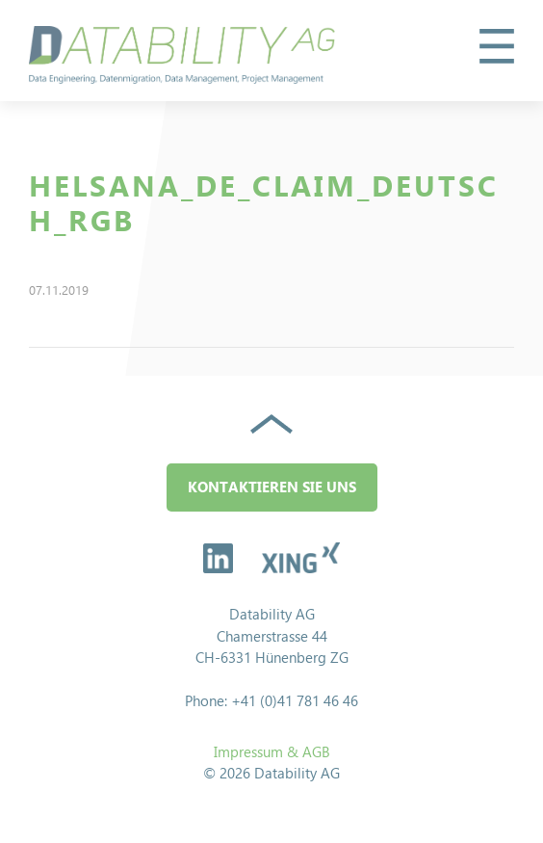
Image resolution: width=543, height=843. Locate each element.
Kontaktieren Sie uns (272, 487)
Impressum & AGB (272, 752)
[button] (496, 46)
